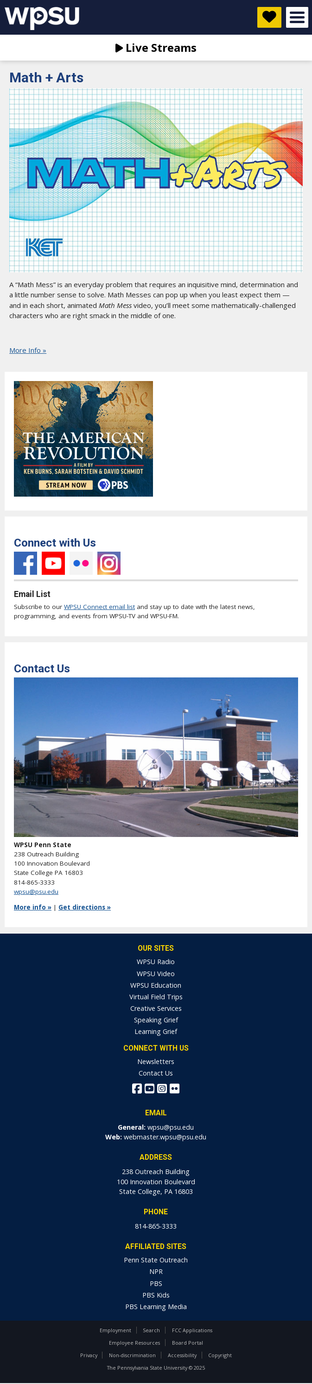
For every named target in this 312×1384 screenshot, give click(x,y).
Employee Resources (134, 1342)
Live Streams (156, 47)
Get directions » (84, 907)
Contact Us (156, 1073)
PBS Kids (156, 1295)
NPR (156, 1271)
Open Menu (297, 17)
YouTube (53, 563)
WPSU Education (155, 985)
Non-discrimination (132, 1355)
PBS (156, 1283)
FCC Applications (192, 1330)
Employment (115, 1330)
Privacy (88, 1355)
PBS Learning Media (156, 1306)
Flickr (81, 563)
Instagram (109, 563)
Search (151, 1330)
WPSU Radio (156, 961)
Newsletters (155, 1061)
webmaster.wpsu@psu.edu (165, 1136)
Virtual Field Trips (156, 996)
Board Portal (187, 1342)
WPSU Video (156, 973)
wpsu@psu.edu (36, 891)
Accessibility (182, 1355)
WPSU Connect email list (99, 607)
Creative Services (156, 1008)
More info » (32, 907)
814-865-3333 (156, 1226)
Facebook (25, 563)
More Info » (27, 350)
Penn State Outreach (156, 1259)
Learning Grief (155, 1031)
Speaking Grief (156, 1019)
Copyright (220, 1355)
